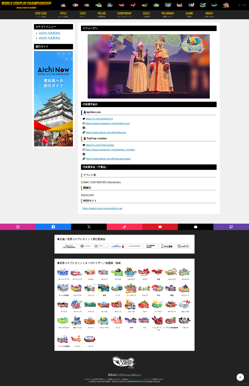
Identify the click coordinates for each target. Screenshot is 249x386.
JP (239, 5)
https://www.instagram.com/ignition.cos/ (107, 123)
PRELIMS (102, 14)
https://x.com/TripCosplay (100, 145)
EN (245, 5)
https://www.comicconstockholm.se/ (103, 208)
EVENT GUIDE (41, 14)
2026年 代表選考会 (49, 38)
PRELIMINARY (168, 14)
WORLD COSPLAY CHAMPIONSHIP (26, 5)
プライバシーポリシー (130, 374)
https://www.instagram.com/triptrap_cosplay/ (110, 149)
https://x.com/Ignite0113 (99, 118)
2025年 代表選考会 (49, 33)
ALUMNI (189, 14)
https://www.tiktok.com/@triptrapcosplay (108, 158)
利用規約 (149, 379)
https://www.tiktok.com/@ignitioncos (106, 132)
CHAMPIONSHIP (124, 14)
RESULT (146, 14)
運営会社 (112, 374)
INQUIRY (209, 14)
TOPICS (63, 14)
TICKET (83, 14)
